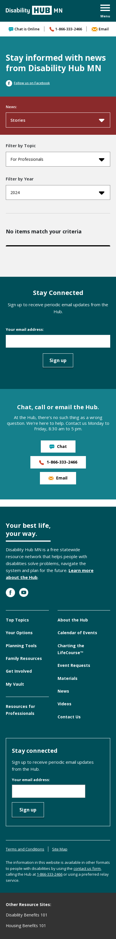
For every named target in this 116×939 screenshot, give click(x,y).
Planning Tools (21, 645)
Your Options (19, 632)
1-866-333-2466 (65, 29)
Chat (58, 446)
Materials (68, 678)
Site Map (59, 849)
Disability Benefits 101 (26, 915)
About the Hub (73, 620)
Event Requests (74, 665)
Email (100, 29)
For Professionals (57, 159)
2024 (57, 192)
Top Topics (17, 620)
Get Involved (19, 671)
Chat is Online (24, 29)
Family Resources (24, 658)
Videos (64, 703)
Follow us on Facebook (28, 83)
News (63, 691)
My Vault (15, 684)
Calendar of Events (77, 632)
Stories (57, 120)
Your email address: (25, 329)
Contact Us (69, 717)
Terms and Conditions (25, 849)
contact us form (87, 868)
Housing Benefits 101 (26, 925)
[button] (105, 12)
